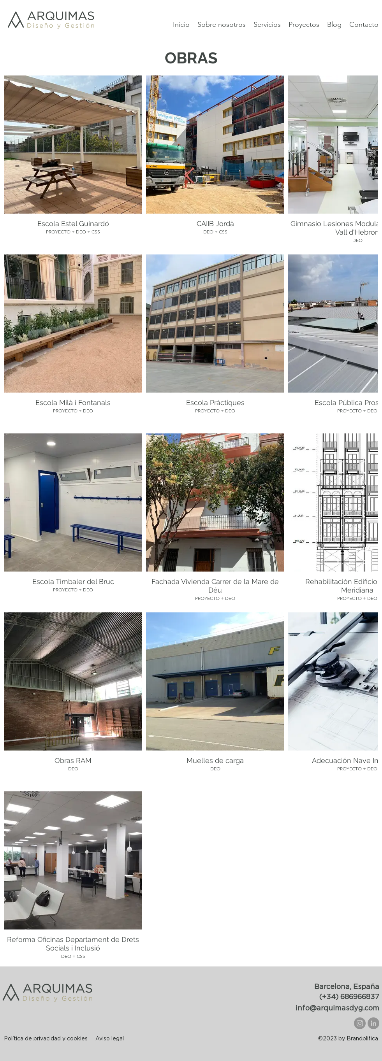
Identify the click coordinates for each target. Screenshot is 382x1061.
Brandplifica (362, 1038)
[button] (304, 24)
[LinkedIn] (373, 1023)
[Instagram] (360, 1023)
